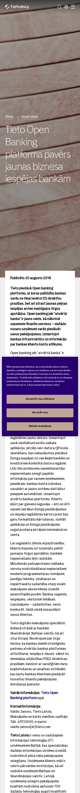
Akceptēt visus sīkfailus (40, 399)
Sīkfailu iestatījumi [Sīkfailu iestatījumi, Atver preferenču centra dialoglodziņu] (40, 426)
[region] (40, 396)
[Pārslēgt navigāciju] (72, 6)
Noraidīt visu (40, 412)
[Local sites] (66, 6)
